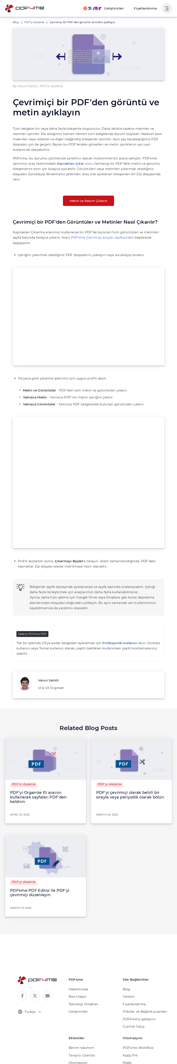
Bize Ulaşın (77, 971)
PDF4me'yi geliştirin (137, 993)
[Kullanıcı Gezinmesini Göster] (167, 8)
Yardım (128, 971)
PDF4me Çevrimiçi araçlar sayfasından (73, 227)
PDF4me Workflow (136, 1022)
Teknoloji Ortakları (82, 978)
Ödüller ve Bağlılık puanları (142, 986)
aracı (48, 158)
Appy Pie (129, 1029)
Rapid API (130, 1052)
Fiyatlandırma (147, 8)
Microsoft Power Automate (142, 1044)
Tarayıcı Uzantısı (81, 1029)
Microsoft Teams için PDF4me (90, 1044)
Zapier (127, 1059)
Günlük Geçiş (132, 1001)
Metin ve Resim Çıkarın (88, 190)
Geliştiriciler (77, 986)
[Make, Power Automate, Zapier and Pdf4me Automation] (108, 8)
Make (127, 1037)
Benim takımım (79, 1022)
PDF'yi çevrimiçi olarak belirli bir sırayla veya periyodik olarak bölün (130, 773)
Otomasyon (77, 1037)
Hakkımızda (77, 963)
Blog (15, 22)
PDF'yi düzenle (32, 22)
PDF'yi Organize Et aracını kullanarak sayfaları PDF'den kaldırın (43, 773)
